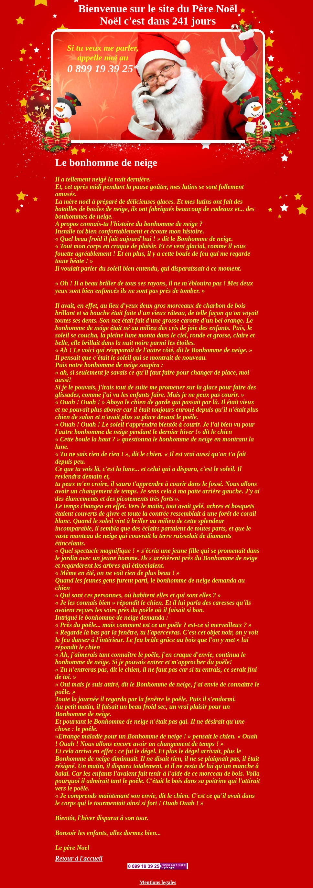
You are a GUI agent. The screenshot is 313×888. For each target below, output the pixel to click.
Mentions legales (157, 882)
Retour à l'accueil (79, 858)
